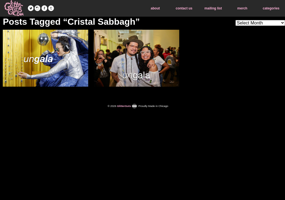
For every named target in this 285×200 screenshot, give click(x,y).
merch (242, 8)
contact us (184, 8)
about (155, 8)
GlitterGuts (14, 8)
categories (271, 8)
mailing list (213, 8)
